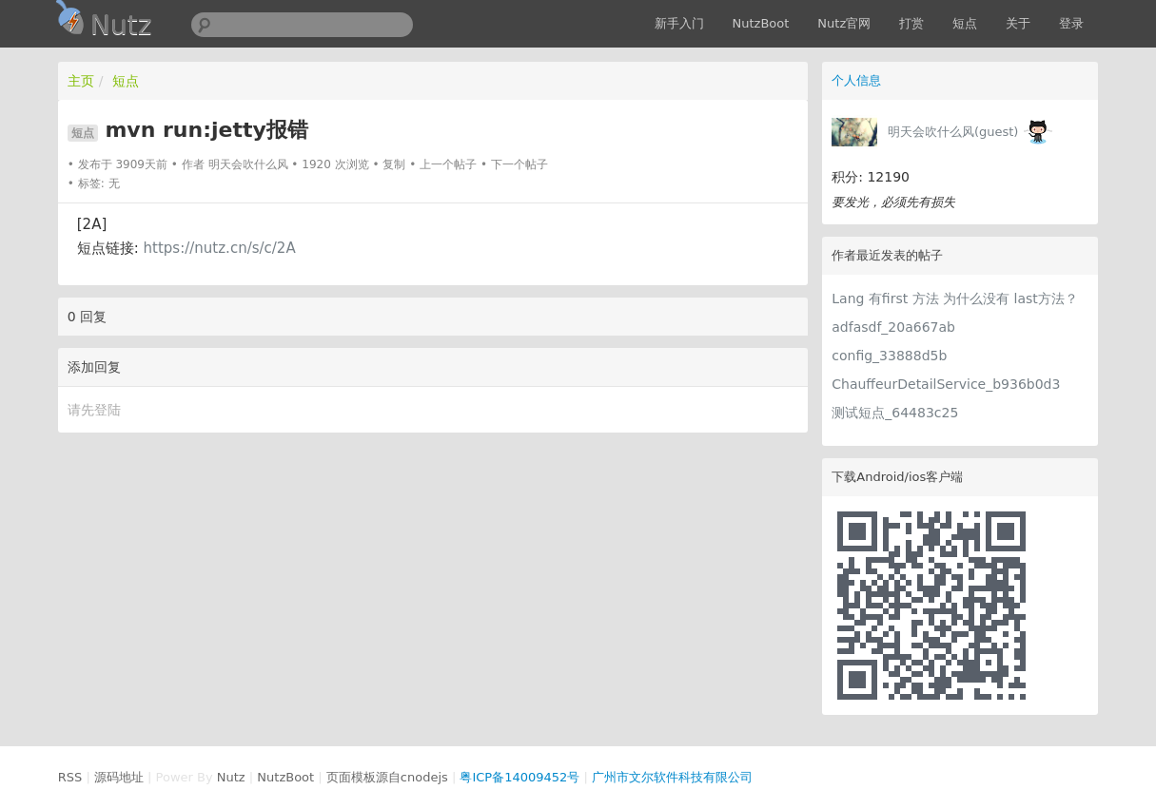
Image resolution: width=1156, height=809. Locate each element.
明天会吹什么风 (248, 164)
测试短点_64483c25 (895, 412)
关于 (1018, 23)
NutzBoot (761, 23)
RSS (70, 777)
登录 (1071, 23)
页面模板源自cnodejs (387, 777)
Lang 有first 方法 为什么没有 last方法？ (955, 298)
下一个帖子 (519, 164)
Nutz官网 (844, 23)
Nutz (231, 777)
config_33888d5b (889, 355)
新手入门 (679, 23)
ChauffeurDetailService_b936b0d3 (946, 384)
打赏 (911, 23)
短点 (964, 23)
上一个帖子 (448, 164)
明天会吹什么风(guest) (953, 132)
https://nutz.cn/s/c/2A (220, 248)
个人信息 (856, 80)
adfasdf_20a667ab (893, 327)
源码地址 (119, 777)
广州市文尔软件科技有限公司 (672, 777)
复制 (393, 164)
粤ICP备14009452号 (519, 777)
